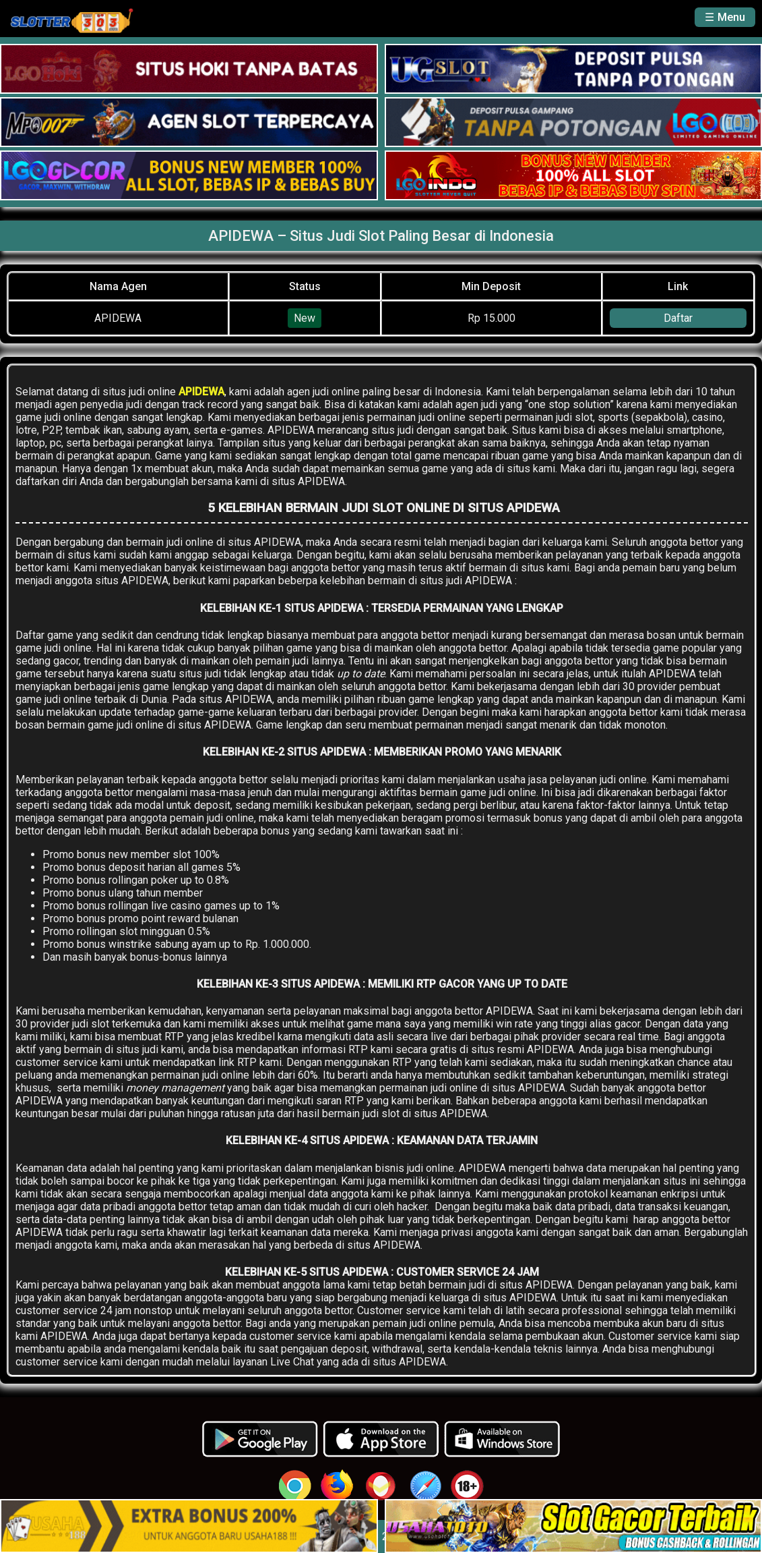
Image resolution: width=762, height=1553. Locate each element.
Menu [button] (731, 17)
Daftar (678, 318)
